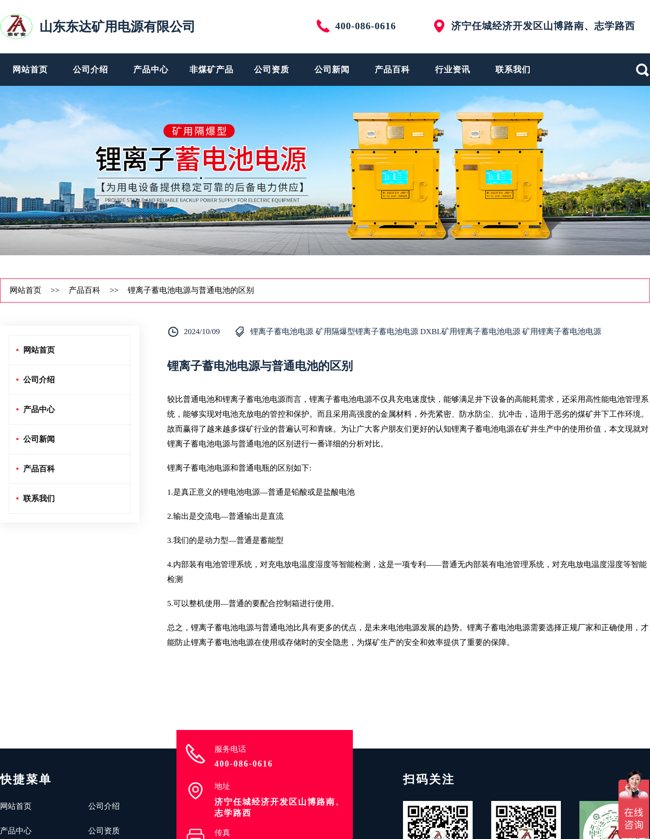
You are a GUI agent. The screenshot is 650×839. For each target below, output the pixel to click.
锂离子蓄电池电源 (281, 331)
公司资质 (271, 69)
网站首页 (30, 69)
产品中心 (151, 69)
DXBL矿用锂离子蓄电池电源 (470, 331)
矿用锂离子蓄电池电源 (561, 331)
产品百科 (392, 69)
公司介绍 (90, 69)
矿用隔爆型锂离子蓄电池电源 (367, 331)
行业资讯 (452, 69)
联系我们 (513, 69)
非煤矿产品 (211, 69)
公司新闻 (332, 69)
